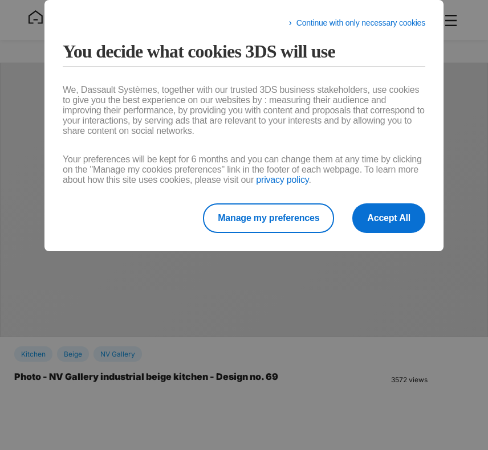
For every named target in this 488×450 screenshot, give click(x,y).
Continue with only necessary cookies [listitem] (360, 22)
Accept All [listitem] (388, 218)
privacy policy (282, 180)
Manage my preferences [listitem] (268, 218)
